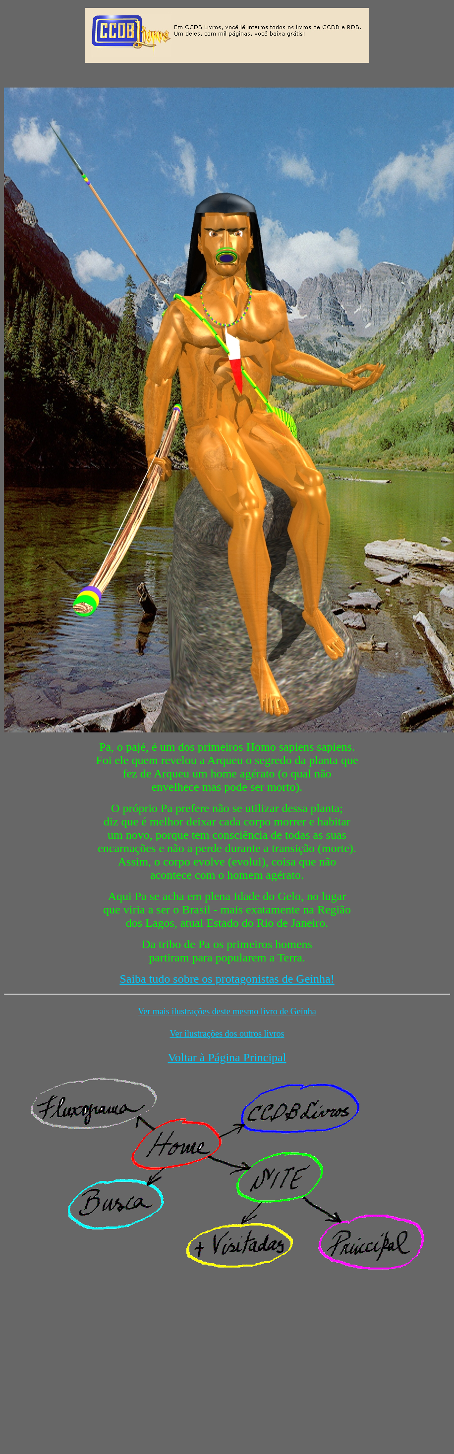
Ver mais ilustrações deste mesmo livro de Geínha (227, 1011)
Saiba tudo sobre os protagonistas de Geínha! (226, 978)
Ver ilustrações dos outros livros (227, 1034)
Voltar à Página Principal (227, 1057)
